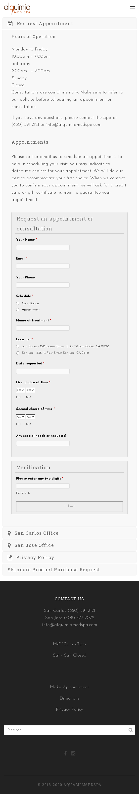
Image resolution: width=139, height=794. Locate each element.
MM (28, 397)
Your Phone (25, 277)
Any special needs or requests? (41, 436)
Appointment (31, 309)
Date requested (30, 363)
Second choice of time (35, 409)
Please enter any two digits (39, 478)
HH (18, 397)
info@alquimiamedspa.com (73, 124)
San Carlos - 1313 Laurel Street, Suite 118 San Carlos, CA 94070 (65, 346)
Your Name (26, 239)
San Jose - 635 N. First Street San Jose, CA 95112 (55, 352)
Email (21, 258)
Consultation (30, 303)
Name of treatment (33, 320)
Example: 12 (23, 493)
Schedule (24, 296)
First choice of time (33, 382)
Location (24, 339)
